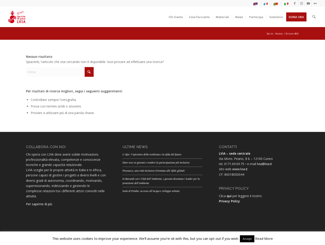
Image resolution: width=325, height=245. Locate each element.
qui (229, 196)
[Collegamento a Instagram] (301, 3)
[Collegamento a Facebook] (294, 3)
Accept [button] (247, 239)
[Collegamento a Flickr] (315, 3)
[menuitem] (256, 4)
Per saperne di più (39, 204)
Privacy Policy (229, 201)
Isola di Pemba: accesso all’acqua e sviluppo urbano (151, 191)
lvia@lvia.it (264, 164)
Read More (264, 238)
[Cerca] (314, 17)
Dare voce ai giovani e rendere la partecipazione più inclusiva (156, 162)
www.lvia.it (240, 169)
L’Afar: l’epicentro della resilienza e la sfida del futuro (152, 154)
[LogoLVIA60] (17, 17)
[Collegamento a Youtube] (308, 3)
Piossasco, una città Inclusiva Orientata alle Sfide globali (154, 170)
